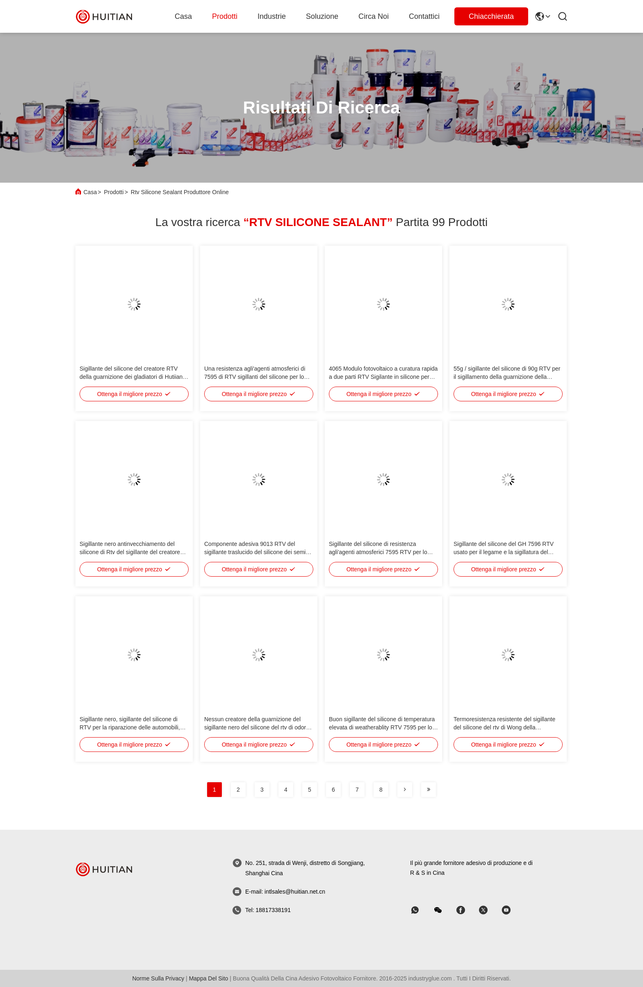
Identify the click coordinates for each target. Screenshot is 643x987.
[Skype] (466, 910)
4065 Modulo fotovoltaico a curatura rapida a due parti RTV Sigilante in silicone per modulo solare (383, 376)
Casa (183, 16)
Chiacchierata (491, 16)
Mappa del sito (208, 978)
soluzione (322, 16)
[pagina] (404, 789)
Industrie (272, 16)
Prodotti (224, 16)
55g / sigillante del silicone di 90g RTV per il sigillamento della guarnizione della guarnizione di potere (507, 376)
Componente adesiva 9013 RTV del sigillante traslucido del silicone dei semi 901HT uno (255, 552)
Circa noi (373, 16)
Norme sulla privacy (158, 978)
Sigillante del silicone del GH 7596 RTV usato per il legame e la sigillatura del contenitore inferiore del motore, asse (504, 552)
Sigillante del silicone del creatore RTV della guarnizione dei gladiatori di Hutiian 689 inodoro (131, 376)
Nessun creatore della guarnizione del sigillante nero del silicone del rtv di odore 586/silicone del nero (256, 727)
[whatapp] (420, 910)
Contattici (424, 16)
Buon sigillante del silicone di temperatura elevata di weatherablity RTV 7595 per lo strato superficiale (382, 727)
